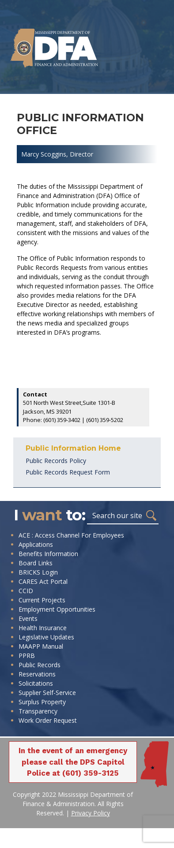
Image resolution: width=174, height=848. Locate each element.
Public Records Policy (56, 460)
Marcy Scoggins (43, 154)
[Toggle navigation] (31, 85)
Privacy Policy (90, 813)
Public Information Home (73, 448)
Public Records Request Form (68, 472)
